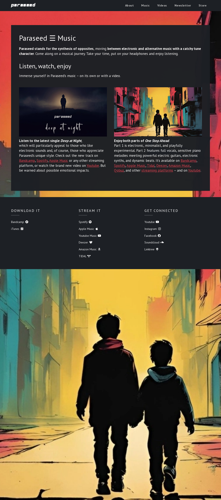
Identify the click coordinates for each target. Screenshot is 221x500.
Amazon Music (179, 165)
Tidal (151, 165)
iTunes (17, 229)
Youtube (93, 165)
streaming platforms (157, 170)
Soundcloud (154, 242)
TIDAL (85, 256)
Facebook (152, 236)
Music (145, 5)
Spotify (42, 160)
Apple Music (58, 160)
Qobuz (119, 170)
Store (203, 5)
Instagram (152, 229)
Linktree (151, 249)
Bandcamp (27, 160)
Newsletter (183, 5)
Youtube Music (90, 236)
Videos (162, 5)
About (129, 5)
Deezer (161, 165)
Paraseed (23, 5)
